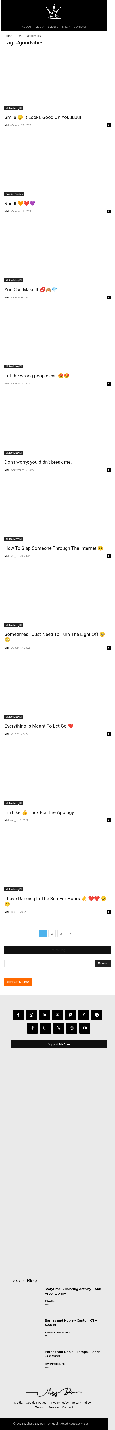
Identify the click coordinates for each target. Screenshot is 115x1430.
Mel (6, 125)
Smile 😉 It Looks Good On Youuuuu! (42, 117)
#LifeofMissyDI (14, 108)
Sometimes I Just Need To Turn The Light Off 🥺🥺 (54, 637)
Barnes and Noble (57, 1332)
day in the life (54, 1364)
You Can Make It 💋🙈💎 (30, 289)
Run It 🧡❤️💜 (19, 203)
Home (8, 36)
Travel (49, 1301)
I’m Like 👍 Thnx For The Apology (39, 812)
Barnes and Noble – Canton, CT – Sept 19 (71, 1322)
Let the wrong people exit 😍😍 (37, 375)
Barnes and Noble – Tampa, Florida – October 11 (73, 1354)
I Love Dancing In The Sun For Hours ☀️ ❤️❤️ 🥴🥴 (55, 901)
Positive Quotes (14, 194)
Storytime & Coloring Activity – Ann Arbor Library (73, 1291)
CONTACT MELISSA (18, 982)
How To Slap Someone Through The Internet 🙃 (53, 548)
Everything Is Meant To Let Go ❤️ (39, 726)
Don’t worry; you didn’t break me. (38, 462)
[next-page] (70, 933)
